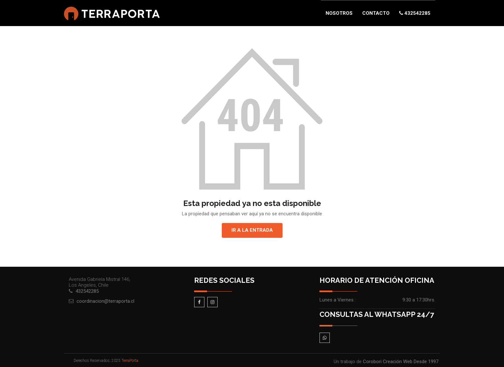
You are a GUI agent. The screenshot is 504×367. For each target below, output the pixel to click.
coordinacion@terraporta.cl (105, 301)
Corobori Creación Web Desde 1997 (400, 361)
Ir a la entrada (252, 230)
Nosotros (339, 13)
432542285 (414, 13)
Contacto (376, 13)
